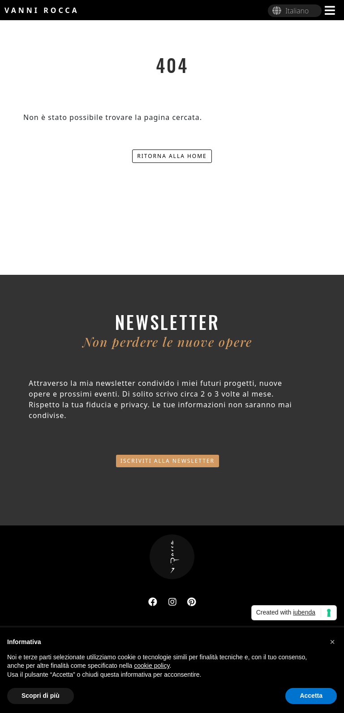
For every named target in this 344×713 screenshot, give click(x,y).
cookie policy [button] (151, 665)
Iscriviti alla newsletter (167, 461)
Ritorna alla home (172, 156)
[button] (332, 642)
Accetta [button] (311, 695)
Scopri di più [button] (41, 695)
